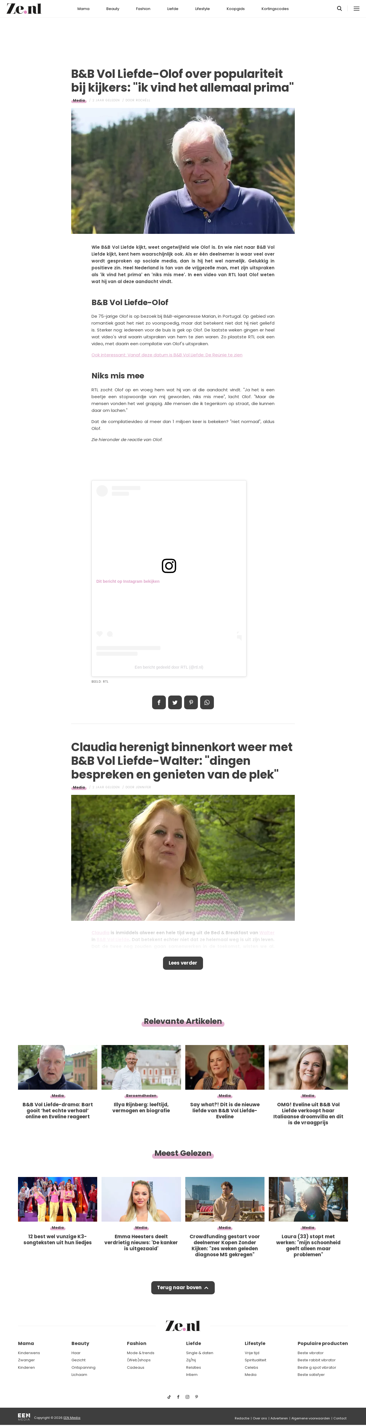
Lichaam (79, 1375)
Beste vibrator (311, 1353)
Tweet (175, 702)
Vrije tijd (252, 1353)
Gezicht (78, 1360)
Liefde (172, 8)
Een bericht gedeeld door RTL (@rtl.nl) (169, 667)
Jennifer (143, 787)
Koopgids (236, 8)
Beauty (112, 8)
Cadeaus (135, 1367)
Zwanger (26, 1360)
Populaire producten (323, 1343)
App (207, 702)
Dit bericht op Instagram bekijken (128, 581)
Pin (191, 702)
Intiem (192, 1375)
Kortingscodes (275, 8)
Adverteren (279, 1418)
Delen (159, 702)
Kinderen (26, 1367)
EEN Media (71, 1417)
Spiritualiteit (255, 1360)
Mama (83, 8)
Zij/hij (191, 1360)
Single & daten (199, 1353)
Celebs (251, 1367)
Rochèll (143, 100)
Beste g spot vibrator (317, 1367)
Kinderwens (29, 1353)
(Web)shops (139, 1360)
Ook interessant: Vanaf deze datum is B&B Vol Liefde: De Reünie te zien (167, 355)
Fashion (143, 8)
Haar (76, 1353)
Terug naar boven (179, 1288)
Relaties (193, 1367)
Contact (340, 1418)
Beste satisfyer (311, 1375)
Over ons (260, 1418)
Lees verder (183, 963)
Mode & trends (140, 1353)
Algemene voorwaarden (310, 1418)
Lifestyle (202, 8)
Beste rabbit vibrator (317, 1360)
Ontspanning (83, 1367)
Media (79, 100)
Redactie (242, 1418)
